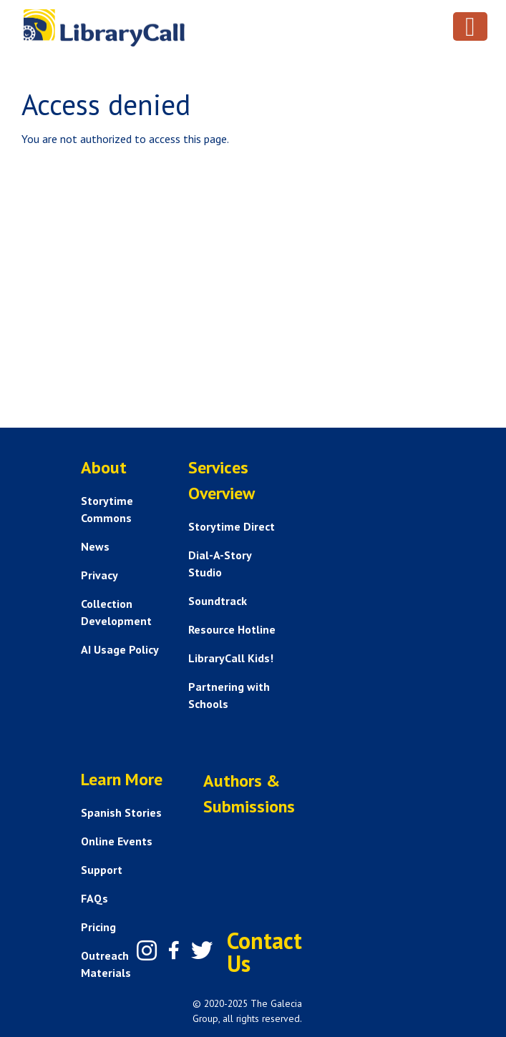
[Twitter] (202, 950)
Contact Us (264, 952)
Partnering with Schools (229, 695)
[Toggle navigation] (470, 26)
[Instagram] (147, 950)
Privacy (99, 575)
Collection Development (116, 612)
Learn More (121, 779)
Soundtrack (217, 601)
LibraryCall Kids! (230, 658)
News (95, 546)
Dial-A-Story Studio (219, 563)
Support (101, 869)
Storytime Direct (231, 526)
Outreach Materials (106, 964)
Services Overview (221, 480)
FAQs (94, 898)
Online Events (116, 841)
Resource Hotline (232, 629)
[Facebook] (174, 950)
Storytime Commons (107, 509)
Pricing (98, 927)
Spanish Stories (121, 812)
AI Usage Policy (120, 649)
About (104, 467)
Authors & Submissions (249, 793)
